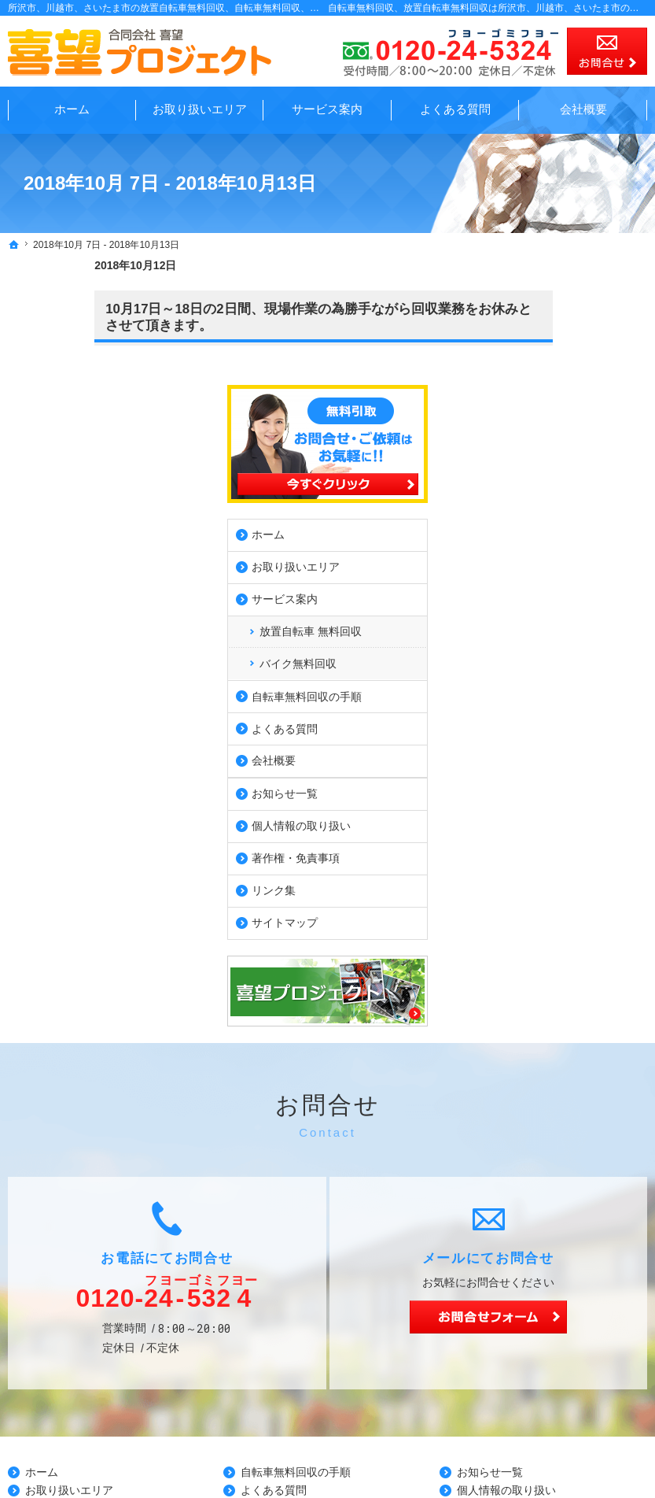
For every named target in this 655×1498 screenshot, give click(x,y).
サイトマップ (547, 770)
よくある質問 (547, 576)
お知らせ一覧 (547, 640)
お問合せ (607, 51)
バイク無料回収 (560, 511)
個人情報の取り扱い (563, 673)
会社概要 (536, 607)
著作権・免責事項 (558, 705)
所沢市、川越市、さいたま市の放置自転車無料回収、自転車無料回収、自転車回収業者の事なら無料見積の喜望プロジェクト (272, 7)
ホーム (530, 381)
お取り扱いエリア (558, 414)
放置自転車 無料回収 (573, 478)
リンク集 (536, 737)
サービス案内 (547, 446)
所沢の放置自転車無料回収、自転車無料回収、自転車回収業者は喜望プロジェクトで (399, 1447)
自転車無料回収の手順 (569, 544)
